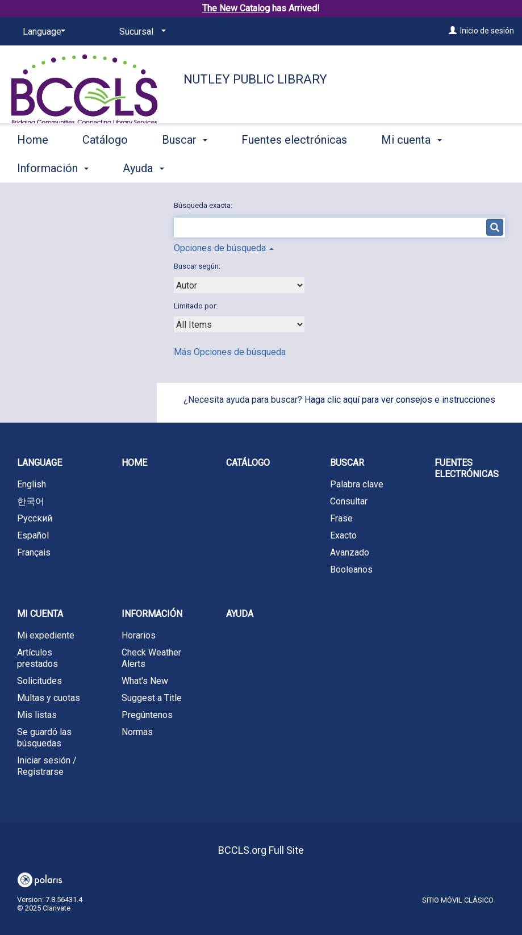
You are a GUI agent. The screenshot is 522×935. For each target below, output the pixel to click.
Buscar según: (198, 266)
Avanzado (349, 552)
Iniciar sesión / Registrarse (47, 766)
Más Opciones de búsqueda (230, 352)
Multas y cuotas (48, 697)
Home (32, 166)
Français (34, 552)
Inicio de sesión (487, 30)
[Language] (42, 31)
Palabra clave (356, 484)
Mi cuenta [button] (40, 613)
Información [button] (152, 613)
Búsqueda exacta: (204, 205)
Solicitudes (39, 680)
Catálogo (105, 166)
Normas (137, 732)
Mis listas (37, 714)
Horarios (139, 635)
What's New (145, 680)
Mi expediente (45, 635)
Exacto (343, 535)
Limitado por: (196, 306)
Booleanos (351, 569)
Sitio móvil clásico (458, 900)
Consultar (349, 501)
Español (33, 535)
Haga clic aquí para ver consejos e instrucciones (399, 399)
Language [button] (39, 462)
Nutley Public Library (255, 79)
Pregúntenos (147, 714)
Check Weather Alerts (151, 658)
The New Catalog (236, 8)
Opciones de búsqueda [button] (224, 248)
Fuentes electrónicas (294, 166)
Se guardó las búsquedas (44, 738)
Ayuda (239, 613)
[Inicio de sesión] (453, 30)
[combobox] (239, 285)
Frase (341, 518)
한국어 (30, 501)
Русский (34, 518)
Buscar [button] (184, 166)
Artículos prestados (37, 658)
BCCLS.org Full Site (261, 850)
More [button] (403, 168)
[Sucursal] (141, 31)
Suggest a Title (152, 697)
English (31, 484)
